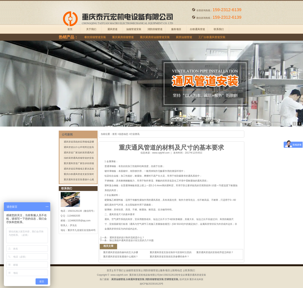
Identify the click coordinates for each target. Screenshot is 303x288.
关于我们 (91, 29)
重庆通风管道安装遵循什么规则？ (120, 256)
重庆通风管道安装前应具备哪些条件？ (169, 256)
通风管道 (112, 29)
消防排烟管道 (155, 29)
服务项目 (176, 29)
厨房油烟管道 (184, 37)
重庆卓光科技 (196, 279)
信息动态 (123, 134)
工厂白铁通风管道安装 (211, 37)
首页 (69, 29)
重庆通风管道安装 (196, 275)
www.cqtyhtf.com (160, 152)
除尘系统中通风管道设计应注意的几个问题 (131, 240)
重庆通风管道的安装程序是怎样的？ (214, 252)
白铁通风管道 (197, 29)
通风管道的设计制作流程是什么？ (126, 237)
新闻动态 (177, 270)
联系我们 (219, 29)
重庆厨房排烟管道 (123, 37)
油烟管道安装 (133, 29)
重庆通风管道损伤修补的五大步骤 (120, 252)
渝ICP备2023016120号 (151, 283)
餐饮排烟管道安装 (95, 37)
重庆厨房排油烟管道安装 (155, 37)
